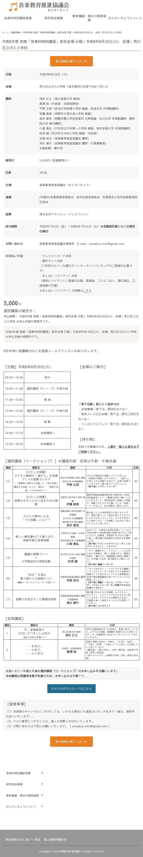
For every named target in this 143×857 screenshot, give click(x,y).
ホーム (5, 32)
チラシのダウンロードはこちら (71, 689)
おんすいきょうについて (125, 18)
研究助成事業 (53, 18)
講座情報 (15, 32)
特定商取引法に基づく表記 (22, 839)
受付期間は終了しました (71, 61)
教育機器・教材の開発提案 (89, 18)
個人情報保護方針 (55, 839)
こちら (87, 290)
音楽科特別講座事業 (18, 18)
